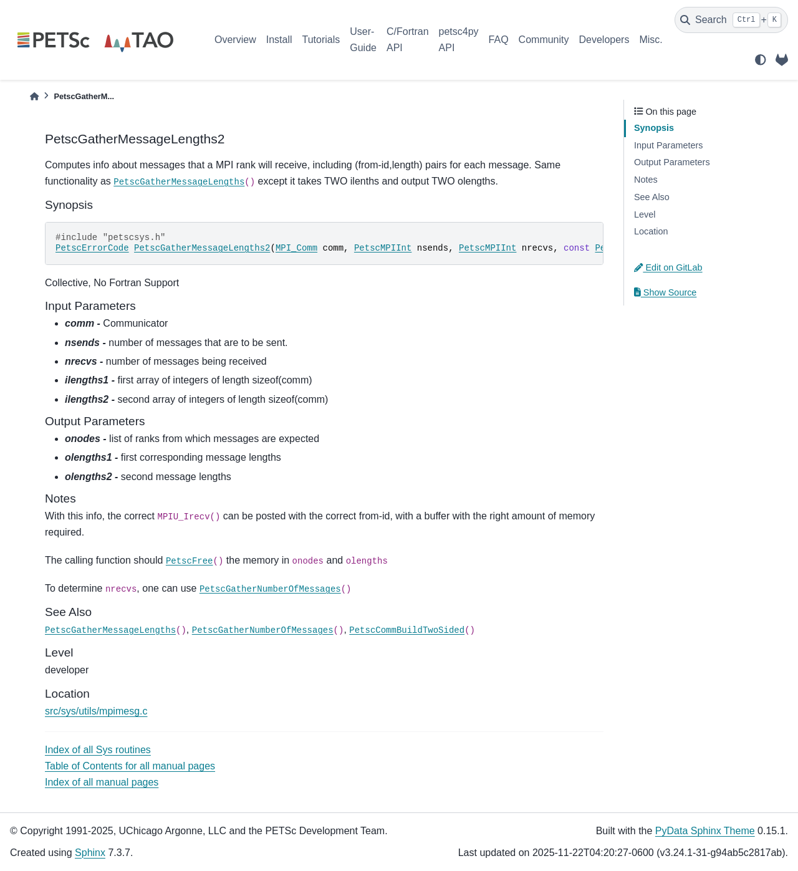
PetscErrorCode (92, 248)
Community (544, 39)
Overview (235, 39)
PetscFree (189, 561)
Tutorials (321, 39)
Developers (604, 39)
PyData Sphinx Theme (705, 830)
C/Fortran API (408, 39)
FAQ (499, 39)
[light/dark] (760, 59)
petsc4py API (459, 39)
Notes (646, 180)
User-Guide (363, 39)
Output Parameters (672, 162)
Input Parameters (668, 145)
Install (279, 39)
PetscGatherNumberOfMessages (270, 589)
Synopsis (654, 128)
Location (651, 231)
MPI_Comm (296, 248)
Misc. (650, 39)
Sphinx (90, 852)
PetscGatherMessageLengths (178, 182)
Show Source (665, 292)
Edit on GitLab (668, 267)
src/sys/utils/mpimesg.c (96, 711)
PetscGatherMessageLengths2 (202, 248)
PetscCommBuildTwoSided (406, 630)
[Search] (731, 20)
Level (644, 214)
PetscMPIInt (382, 248)
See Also (652, 197)
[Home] (34, 96)
